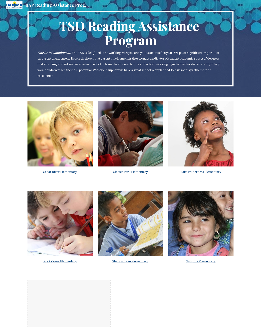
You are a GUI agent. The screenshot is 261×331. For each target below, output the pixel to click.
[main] (130, 48)
